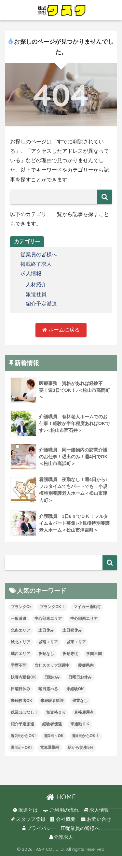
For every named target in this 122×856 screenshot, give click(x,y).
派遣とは (25, 810)
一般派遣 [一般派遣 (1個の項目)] (18, 618)
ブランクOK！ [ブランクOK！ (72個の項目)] (52, 607)
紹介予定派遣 (41, 304)
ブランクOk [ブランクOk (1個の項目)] (21, 607)
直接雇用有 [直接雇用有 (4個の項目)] (84, 712)
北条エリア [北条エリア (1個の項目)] (20, 630)
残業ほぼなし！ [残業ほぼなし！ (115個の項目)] (24, 712)
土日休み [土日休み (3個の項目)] (46, 630)
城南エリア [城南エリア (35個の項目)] (48, 642)
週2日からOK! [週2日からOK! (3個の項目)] (23, 736)
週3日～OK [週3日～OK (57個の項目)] (54, 736)
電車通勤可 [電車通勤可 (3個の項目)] (50, 747)
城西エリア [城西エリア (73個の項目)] (20, 653)
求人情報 (30, 273)
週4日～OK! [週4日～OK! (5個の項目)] (21, 747)
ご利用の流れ (61, 810)
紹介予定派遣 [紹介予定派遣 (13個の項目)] (22, 724)
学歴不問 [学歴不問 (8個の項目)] (18, 665)
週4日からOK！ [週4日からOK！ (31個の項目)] (86, 736)
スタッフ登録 (28, 819)
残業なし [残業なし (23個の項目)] (80, 700)
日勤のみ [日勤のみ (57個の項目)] (52, 677)
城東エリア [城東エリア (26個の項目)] (76, 642)
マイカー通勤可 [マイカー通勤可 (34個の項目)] (87, 607)
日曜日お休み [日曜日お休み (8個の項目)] (80, 677)
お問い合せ (96, 819)
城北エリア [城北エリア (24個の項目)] (20, 642)
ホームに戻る (61, 330)
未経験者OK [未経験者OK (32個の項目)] (21, 700)
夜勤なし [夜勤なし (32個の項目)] (46, 653)
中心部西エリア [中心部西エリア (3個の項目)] (84, 618)
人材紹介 (36, 284)
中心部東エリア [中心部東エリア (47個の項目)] (48, 618)
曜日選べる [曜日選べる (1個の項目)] (48, 689)
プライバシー (39, 828)
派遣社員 (36, 294)
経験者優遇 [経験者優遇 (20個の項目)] (52, 724)
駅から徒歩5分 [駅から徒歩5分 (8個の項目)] (80, 747)
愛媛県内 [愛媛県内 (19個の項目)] (86, 665)
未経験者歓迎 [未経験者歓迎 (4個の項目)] (52, 700)
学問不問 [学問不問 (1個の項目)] (94, 653)
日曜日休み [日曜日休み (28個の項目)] (20, 689)
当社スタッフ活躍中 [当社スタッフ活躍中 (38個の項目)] (52, 665)
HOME (61, 797)
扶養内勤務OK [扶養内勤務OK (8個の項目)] (23, 677)
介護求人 (61, 837)
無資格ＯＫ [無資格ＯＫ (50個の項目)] (56, 712)
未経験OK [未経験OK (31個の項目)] (75, 689)
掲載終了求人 (36, 264)
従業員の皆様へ (38, 254)
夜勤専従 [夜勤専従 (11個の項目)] (70, 653)
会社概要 (62, 819)
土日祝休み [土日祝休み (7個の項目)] (72, 630)
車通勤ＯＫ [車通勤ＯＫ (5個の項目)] (80, 724)
